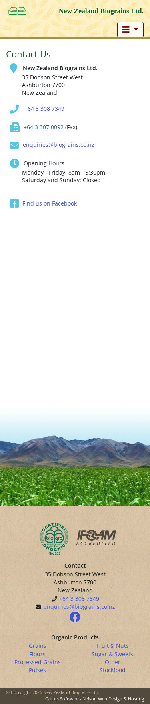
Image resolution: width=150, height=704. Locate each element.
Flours (37, 654)
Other (112, 662)
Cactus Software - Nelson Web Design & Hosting (94, 699)
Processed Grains (37, 662)
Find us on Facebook (49, 203)
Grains (37, 645)
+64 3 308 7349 (44, 108)
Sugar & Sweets (112, 654)
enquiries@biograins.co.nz (58, 145)
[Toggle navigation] (130, 29)
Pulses (37, 670)
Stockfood (113, 670)
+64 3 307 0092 (44, 127)
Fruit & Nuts (112, 645)
